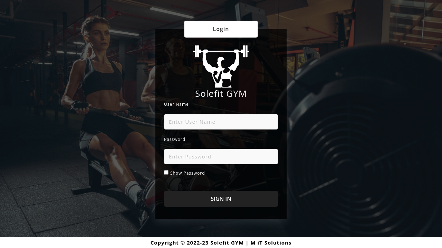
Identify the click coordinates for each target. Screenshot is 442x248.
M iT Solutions (270, 242)
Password (174, 139)
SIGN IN (221, 199)
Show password (187, 173)
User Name (176, 104)
